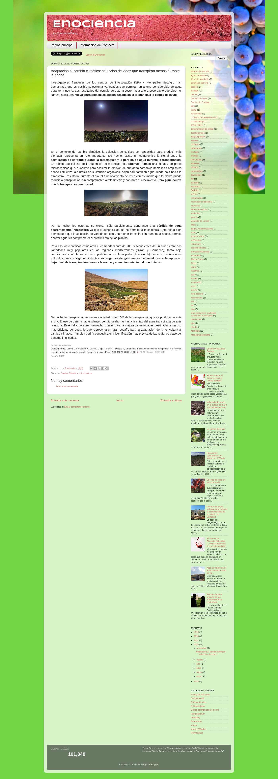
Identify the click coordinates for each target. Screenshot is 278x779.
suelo (193, 274)
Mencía (194, 217)
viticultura (87, 373)
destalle (194, 140)
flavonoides (196, 175)
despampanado (198, 136)
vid (80, 373)
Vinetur (194, 725)
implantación (197, 198)
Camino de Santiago (200, 102)
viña (193, 323)
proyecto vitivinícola (200, 251)
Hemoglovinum (198, 714)
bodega (194, 87)
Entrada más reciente (65, 400)
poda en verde (197, 236)
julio (199, 664)
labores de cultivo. (199, 209)
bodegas (195, 90)
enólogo (194, 155)
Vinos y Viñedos (198, 729)
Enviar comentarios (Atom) (77, 407)
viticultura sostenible (200, 335)
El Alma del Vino (198, 702)
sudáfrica (195, 271)
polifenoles (196, 240)
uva (192, 301)
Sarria (193, 267)
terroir (193, 286)
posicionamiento (198, 248)
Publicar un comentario (67, 386)
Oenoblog (195, 717)
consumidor (196, 113)
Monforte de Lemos (200, 221)
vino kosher (196, 319)
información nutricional (201, 202)
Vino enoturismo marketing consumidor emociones (203, 314)
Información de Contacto (97, 45)
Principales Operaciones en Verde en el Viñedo (216, 455)
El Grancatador (198, 706)
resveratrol (196, 255)
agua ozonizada (198, 75)
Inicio (119, 400)
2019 (196, 632)
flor (192, 178)
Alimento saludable (200, 79)
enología (195, 152)
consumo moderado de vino (204, 117)
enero (200, 676)
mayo (199, 672)
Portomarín (196, 244)
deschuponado (198, 133)
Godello (194, 190)
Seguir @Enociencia (95, 55)
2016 (196, 644)
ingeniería (195, 205)
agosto (200, 659)
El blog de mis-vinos (200, 694)
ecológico (195, 144)
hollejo (194, 194)
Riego (193, 263)
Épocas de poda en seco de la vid (216, 481)
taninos (194, 278)
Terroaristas (196, 721)
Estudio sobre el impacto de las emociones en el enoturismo (214, 598)
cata (193, 106)
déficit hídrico (197, 125)
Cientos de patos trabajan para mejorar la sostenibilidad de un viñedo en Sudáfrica (217, 511)
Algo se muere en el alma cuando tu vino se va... (216, 570)
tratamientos (196, 297)
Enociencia (94, 24)
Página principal (62, 45)
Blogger (154, 764)
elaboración (196, 148)
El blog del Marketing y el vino (205, 710)
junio (199, 668)
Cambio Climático (69, 373)
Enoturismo (196, 159)
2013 (196, 681)
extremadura (197, 171)
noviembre (202, 648)
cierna (193, 110)
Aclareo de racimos (200, 71)
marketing (195, 213)
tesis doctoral (197, 294)
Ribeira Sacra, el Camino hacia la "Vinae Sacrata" (215, 378)
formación (195, 186)
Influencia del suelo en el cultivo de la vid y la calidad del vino (217, 405)
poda (193, 232)
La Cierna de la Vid (216, 429)
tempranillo (196, 282)
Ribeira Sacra (197, 259)
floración (195, 182)
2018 (196, 636)
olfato (193, 225)
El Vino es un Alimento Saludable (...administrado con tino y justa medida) (216, 542)
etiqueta (194, 167)
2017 (196, 640)
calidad (194, 94)
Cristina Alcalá (197, 698)
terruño (194, 290)
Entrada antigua (171, 400)
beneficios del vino (199, 83)
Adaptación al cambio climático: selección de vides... (211, 652)
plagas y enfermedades (202, 228)
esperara (195, 163)
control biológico (198, 121)
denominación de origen (202, 129)
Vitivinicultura (197, 733)
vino (193, 309)
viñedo (194, 327)
